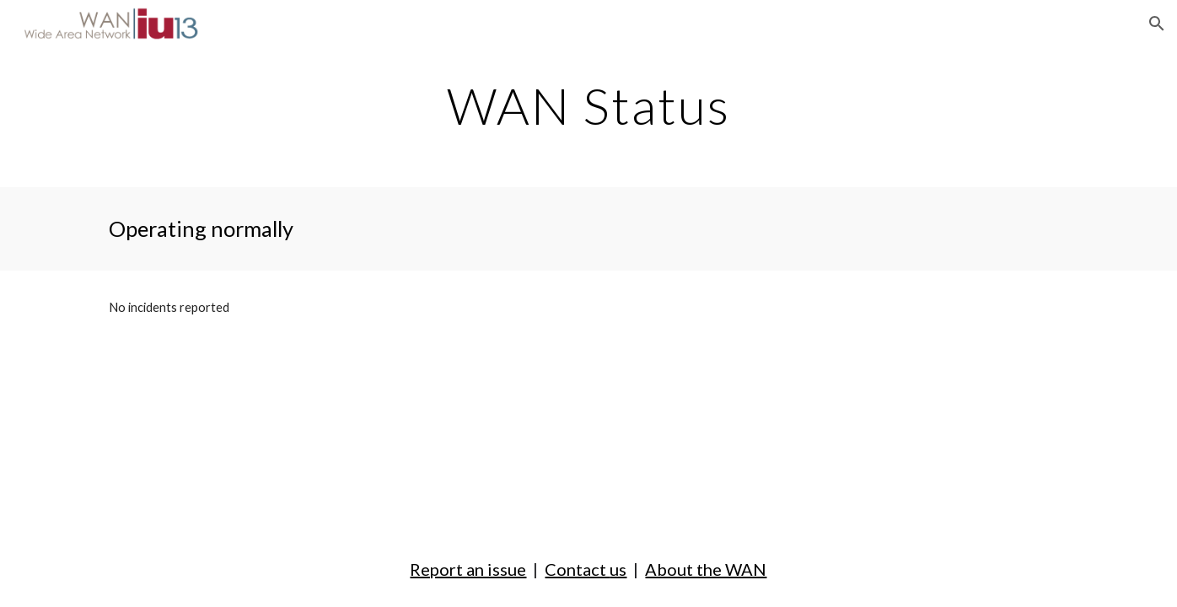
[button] (1157, 23)
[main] (588, 105)
